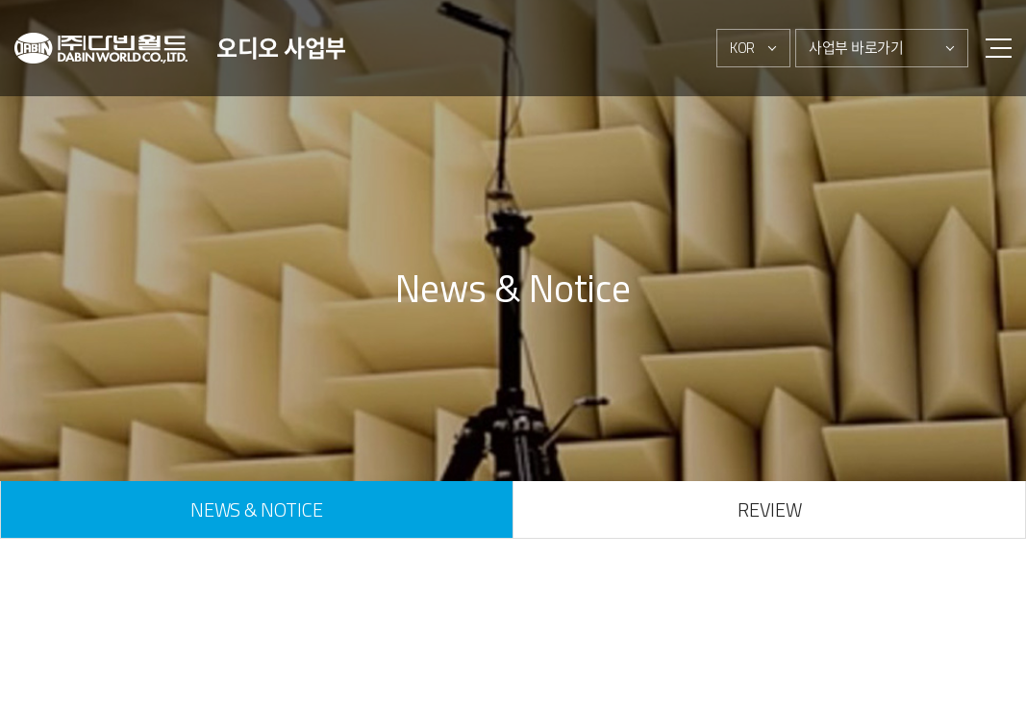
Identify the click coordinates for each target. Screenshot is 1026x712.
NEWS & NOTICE (256, 509)
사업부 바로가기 (856, 48)
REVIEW (769, 509)
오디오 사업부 (281, 48)
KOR (742, 48)
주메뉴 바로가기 (0, 0)
